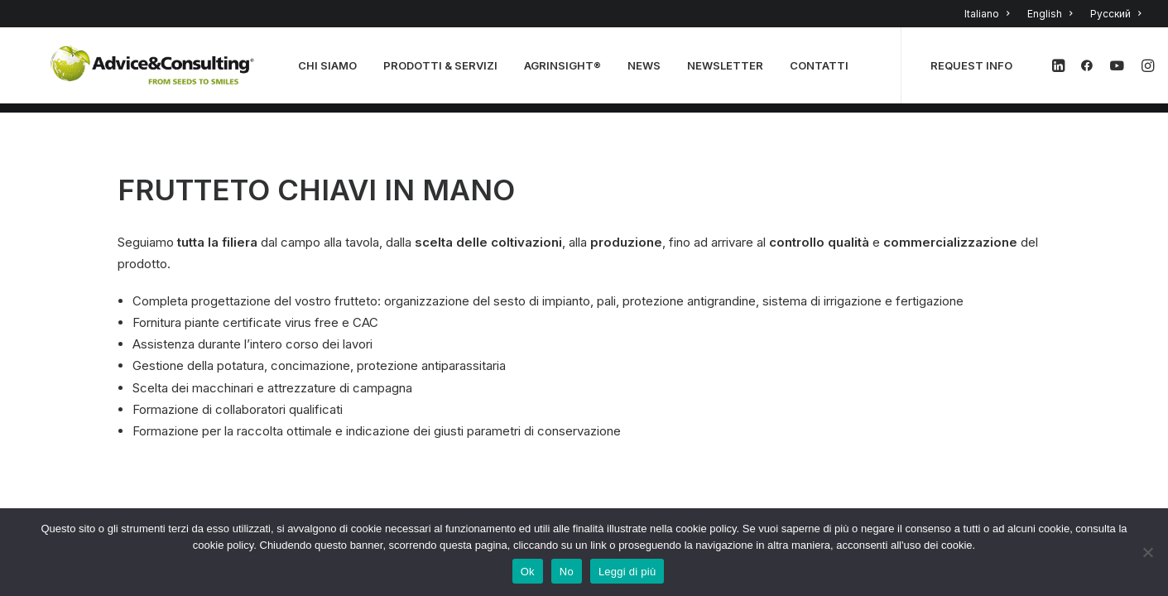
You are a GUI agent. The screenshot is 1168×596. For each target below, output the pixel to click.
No (567, 571)
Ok (528, 571)
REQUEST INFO (976, 70)
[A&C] (154, 70)
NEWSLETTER (730, 70)
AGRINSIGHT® (567, 70)
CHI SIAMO (332, 70)
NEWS (649, 70)
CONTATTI (824, 70)
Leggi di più (627, 571)
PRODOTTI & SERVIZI (445, 70)
